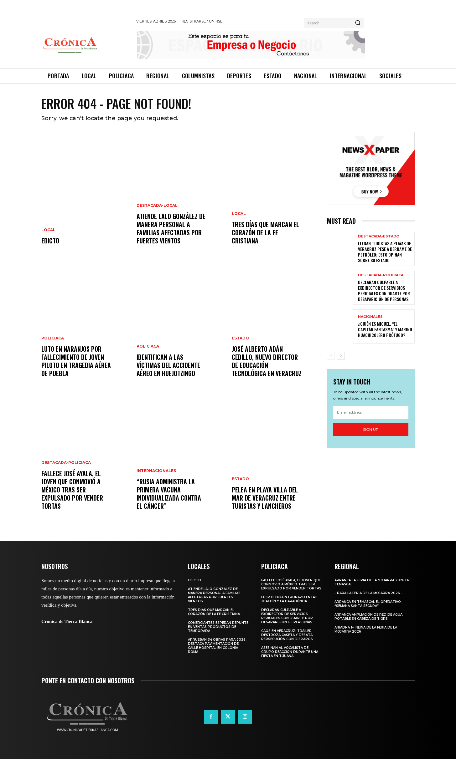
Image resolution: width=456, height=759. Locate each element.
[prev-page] (331, 356)
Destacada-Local (157, 206)
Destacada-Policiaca (66, 463)
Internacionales (156, 471)
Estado (240, 338)
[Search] (358, 23)
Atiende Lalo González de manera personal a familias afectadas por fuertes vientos (171, 229)
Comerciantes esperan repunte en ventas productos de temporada (218, 627)
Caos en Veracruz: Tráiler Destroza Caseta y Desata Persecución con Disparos (287, 635)
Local (48, 230)
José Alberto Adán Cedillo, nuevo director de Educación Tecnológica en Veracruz (267, 361)
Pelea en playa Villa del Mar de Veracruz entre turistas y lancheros (265, 498)
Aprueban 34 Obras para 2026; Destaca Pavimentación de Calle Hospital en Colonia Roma (217, 646)
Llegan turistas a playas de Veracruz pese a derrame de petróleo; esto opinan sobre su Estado (385, 252)
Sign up (371, 429)
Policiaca (52, 338)
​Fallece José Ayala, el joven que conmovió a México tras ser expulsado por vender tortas (72, 490)
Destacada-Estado (378, 236)
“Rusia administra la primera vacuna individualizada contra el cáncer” (169, 494)
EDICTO (50, 241)
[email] (370, 412)
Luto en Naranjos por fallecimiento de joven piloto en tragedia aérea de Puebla (76, 361)
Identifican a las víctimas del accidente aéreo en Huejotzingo (168, 365)
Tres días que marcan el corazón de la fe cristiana (265, 233)
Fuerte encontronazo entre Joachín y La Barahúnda (289, 599)
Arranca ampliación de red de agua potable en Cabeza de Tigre (368, 617)
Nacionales (370, 316)
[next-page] (341, 356)
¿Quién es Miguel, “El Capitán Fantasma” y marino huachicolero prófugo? (385, 329)
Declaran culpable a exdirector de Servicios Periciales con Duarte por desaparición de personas (384, 291)
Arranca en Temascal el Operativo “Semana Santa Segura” (367, 604)
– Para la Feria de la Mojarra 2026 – (368, 593)
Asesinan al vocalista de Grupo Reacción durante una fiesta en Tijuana (289, 652)
